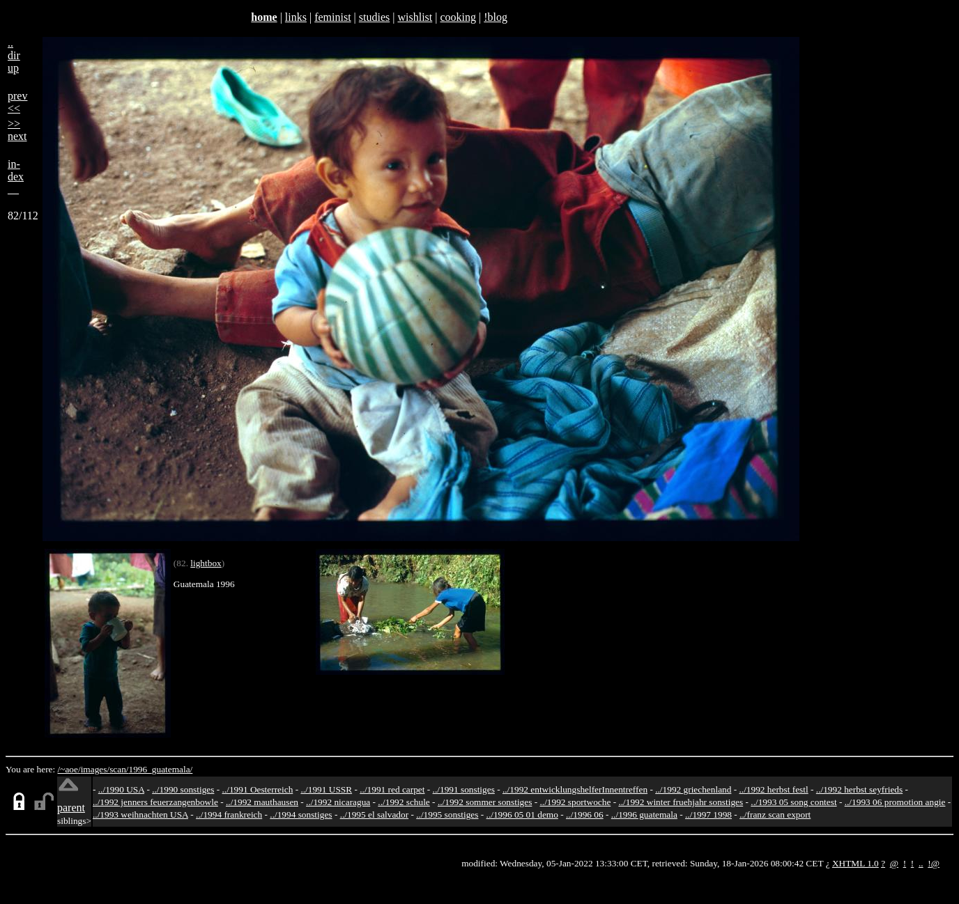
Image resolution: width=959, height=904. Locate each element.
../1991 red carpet (392, 789)
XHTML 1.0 (855, 863)
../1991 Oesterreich (257, 789)
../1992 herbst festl (773, 789)
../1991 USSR (326, 789)
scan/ (118, 769)
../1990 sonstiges (183, 789)
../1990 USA (121, 789)
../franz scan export (775, 814)
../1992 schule (403, 802)
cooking (458, 17)
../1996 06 (585, 814)
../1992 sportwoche (575, 802)
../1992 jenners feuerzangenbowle (155, 802)
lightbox (205, 563)
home (264, 17)
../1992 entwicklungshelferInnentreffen (574, 789)
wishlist (414, 17)
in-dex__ (16, 176)
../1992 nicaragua (338, 802)
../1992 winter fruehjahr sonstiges (680, 802)
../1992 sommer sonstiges (485, 802)
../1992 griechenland (693, 789)
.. (921, 863)
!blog (495, 17)
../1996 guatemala (644, 814)
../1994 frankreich (229, 814)
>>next (17, 130)
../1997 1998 (708, 814)
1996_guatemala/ (161, 769)
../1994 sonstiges (301, 814)
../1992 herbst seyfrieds (859, 789)
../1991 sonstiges (464, 789)
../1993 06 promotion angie (895, 802)
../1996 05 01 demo (522, 814)
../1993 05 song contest (793, 802)
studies (374, 17)
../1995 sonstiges (447, 814)
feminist (332, 17)
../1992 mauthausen (262, 802)
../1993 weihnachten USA (140, 814)
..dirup (14, 55)
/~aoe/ (69, 769)
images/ (95, 769)
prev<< (17, 102)
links (296, 17)
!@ (933, 863)
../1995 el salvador (374, 814)
